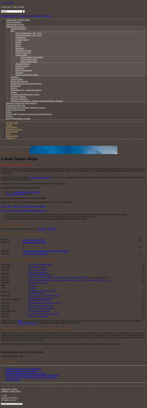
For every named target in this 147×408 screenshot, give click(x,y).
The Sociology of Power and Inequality (43, 314)
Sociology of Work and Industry (35, 254)
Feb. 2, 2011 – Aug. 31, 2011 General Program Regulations (24, 210)
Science (14, 92)
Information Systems (23, 51)
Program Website (12, 380)
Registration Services (14, 129)
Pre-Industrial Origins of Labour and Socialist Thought (39, 274)
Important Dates (12, 136)
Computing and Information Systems (25, 94)
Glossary (9, 116)
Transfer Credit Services (27, 323)
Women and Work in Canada (39, 311)
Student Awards (12, 131)
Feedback (4, 391)
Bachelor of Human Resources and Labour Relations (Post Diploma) (32, 375)
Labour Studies (21, 55)
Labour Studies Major (28, 59)
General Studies (17, 79)
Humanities (19, 48)
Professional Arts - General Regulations (26, 90)
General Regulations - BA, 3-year (28, 33)
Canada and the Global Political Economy (44, 296)
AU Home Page (12, 123)
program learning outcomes (40, 177)
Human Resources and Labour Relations (26, 84)
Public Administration (23, 70)
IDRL (20, 321)
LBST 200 (42, 229)
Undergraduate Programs (15, 26)
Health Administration (19, 81)
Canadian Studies (22, 40)
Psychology (19, 68)
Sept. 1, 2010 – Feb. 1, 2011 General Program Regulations (23, 206)
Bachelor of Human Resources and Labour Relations (26, 373)
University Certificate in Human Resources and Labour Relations (31, 377)
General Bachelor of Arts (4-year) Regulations (24, 369)
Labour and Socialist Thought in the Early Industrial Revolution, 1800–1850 (57, 277)
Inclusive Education (23, 53)
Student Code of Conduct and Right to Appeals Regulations (29, 114)
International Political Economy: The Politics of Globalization (40, 299)
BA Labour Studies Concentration (27, 192)
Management (16, 86)
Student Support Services (15, 110)
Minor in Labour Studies (15, 194)
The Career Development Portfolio (41, 308)
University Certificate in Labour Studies (21, 371)
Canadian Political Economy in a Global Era (45, 303)
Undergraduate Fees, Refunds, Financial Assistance (26, 108)
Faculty (9, 112)
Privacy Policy (15, 391)
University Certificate (19, 99)
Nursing (14, 88)
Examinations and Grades (16, 105)
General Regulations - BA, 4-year (28, 35)
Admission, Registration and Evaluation (21, 103)
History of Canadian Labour (34, 240)
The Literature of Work (37, 267)
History (18, 46)
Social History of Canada (37, 270)
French (18, 44)
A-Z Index (47, 16)
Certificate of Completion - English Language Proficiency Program (37, 101)
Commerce (15, 77)
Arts (12, 31)
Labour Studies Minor (28, 62)
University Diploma (18, 97)
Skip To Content (7, 3)
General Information (14, 22)
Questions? (37, 16)
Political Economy (22, 64)
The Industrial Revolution (38, 283)
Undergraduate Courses (15, 24)
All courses (32, 285)
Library (22, 16)
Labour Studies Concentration (31, 57)
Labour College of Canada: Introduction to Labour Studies (45, 251)
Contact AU (10, 138)
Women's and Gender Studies (26, 75)
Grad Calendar (11, 127)
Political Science (21, 66)
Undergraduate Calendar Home (18, 20)
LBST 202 (53, 229)
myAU (29, 16)
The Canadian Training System (40, 265)
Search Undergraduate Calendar (18, 118)
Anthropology (20, 37)
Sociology (19, 73)
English (18, 42)
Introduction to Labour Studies (35, 242)
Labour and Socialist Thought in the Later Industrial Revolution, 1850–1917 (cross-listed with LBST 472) (69, 280)
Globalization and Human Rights (40, 306)
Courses (9, 125)
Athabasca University (9, 16)
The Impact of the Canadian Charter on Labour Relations (42, 292)
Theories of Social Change (38, 316)
